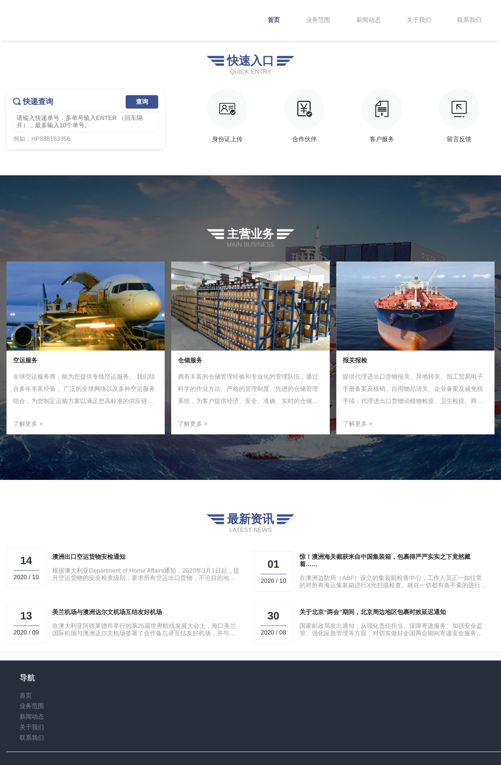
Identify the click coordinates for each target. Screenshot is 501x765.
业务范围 (32, 706)
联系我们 (32, 737)
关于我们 (32, 727)
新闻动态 (32, 716)
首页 (26, 695)
